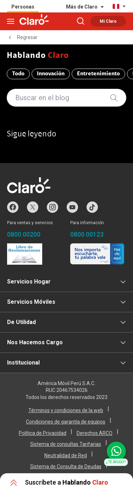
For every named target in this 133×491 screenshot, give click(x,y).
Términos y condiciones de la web (65, 410)
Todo (18, 74)
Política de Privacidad (42, 433)
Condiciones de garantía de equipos (65, 422)
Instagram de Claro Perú (52, 207)
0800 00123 (87, 234)
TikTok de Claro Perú (92, 207)
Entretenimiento (98, 74)
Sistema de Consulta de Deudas (65, 466)
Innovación (51, 74)
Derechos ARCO (94, 433)
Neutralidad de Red (65, 455)
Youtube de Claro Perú (72, 207)
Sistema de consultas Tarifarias (65, 444)
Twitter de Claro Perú (32, 207)
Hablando (38, 56)
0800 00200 (23, 234)
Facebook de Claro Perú (13, 207)
